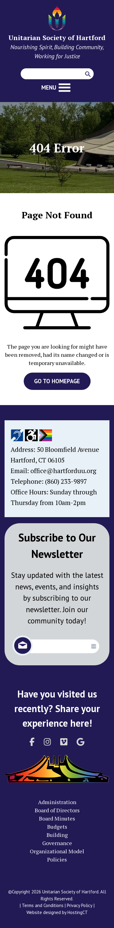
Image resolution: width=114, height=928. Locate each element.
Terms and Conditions (43, 905)
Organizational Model (57, 851)
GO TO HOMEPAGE (57, 381)
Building (57, 834)
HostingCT (77, 912)
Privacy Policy (79, 905)
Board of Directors (57, 810)
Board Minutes (57, 818)
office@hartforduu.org (63, 470)
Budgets (57, 826)
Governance (57, 843)
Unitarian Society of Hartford (57, 37)
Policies (57, 859)
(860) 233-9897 (66, 481)
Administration (57, 802)
